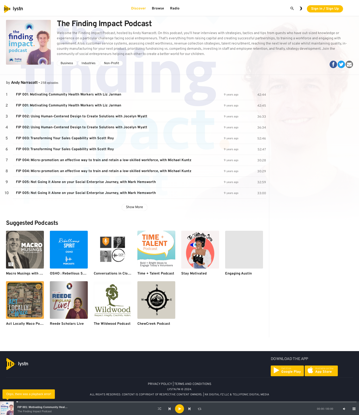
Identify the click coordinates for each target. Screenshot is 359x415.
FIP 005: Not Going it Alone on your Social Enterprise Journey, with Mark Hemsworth (86, 182)
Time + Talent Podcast (155, 274)
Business (67, 63)
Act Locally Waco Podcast (27, 324)
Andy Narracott (24, 82)
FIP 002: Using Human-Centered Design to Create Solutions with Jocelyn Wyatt (81, 116)
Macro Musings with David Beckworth (37, 274)
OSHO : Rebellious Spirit (70, 274)
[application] (179, 409)
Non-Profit (111, 63)
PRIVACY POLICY (160, 384)
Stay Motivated (194, 274)
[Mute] (344, 409)
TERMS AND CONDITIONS (192, 384)
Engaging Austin (238, 274)
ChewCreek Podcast (153, 324)
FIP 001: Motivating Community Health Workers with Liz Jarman (58, 407)
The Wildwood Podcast (112, 324)
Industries (88, 63)
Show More (134, 207)
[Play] (179, 408)
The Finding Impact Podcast (34, 411)
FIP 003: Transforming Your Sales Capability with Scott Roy (65, 138)
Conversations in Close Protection (122, 274)
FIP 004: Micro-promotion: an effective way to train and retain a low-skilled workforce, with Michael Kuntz (103, 160)
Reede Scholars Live (67, 324)
